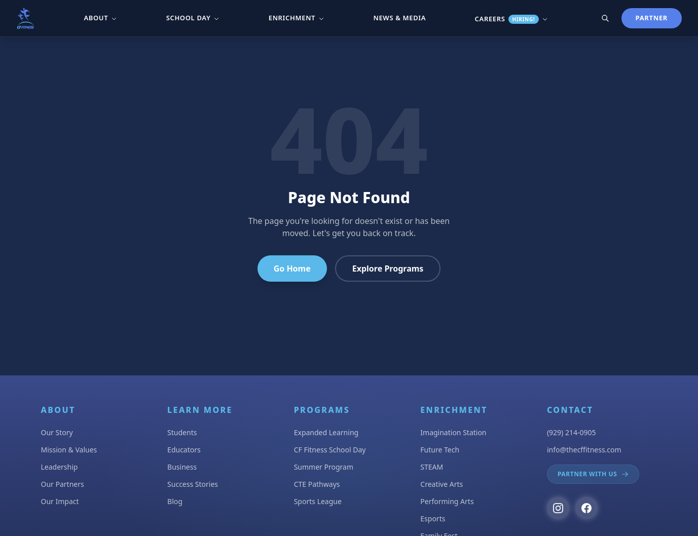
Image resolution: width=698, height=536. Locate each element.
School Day (193, 17)
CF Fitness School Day (330, 449)
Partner (652, 17)
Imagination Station (453, 432)
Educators (184, 449)
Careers (511, 19)
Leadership (59, 467)
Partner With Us (593, 474)
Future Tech (439, 449)
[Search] (605, 18)
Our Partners (62, 484)
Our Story (57, 432)
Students (182, 432)
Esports (432, 518)
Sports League (318, 501)
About (100, 17)
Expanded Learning (326, 432)
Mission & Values (69, 449)
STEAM (431, 467)
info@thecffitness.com (584, 449)
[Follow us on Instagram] (558, 508)
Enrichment (296, 17)
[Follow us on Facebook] (586, 508)
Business (182, 467)
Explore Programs (388, 268)
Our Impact (60, 501)
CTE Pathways (317, 484)
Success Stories (192, 484)
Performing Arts (446, 501)
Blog (174, 501)
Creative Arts (441, 484)
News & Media (400, 17)
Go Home (292, 268)
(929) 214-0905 (571, 432)
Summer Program (323, 467)
